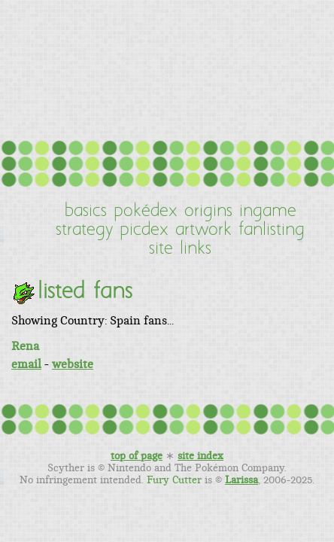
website (72, 364)
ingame (267, 211)
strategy (84, 230)
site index (200, 456)
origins (208, 211)
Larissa (241, 480)
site (161, 249)
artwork (203, 230)
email (26, 364)
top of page (136, 456)
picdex (144, 230)
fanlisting (271, 230)
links (195, 249)
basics (86, 211)
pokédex (146, 211)
